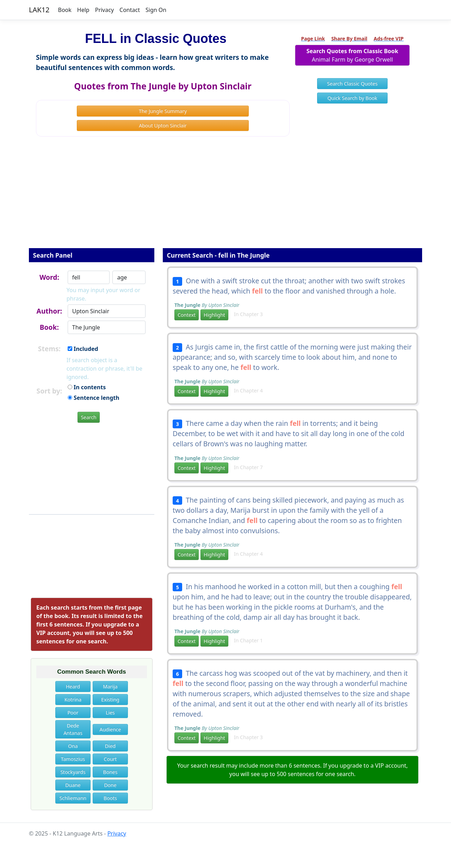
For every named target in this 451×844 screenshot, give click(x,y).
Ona (73, 746)
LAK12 (39, 9)
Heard (73, 686)
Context (187, 314)
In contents (87, 387)
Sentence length (93, 398)
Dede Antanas (72, 729)
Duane (72, 785)
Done (110, 785)
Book (65, 10)
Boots (110, 798)
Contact (129, 10)
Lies (110, 712)
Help (83, 10)
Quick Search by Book (352, 98)
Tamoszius (73, 759)
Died (110, 746)
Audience (110, 729)
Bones (110, 772)
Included (83, 349)
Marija (110, 686)
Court (110, 759)
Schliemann (73, 798)
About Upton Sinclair (163, 125)
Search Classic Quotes (352, 83)
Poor (72, 712)
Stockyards (72, 772)
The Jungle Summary (163, 111)
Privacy (104, 10)
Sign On (156, 10)
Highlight (214, 314)
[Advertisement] (225, 197)
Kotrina (72, 699)
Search (88, 417)
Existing (110, 699)
